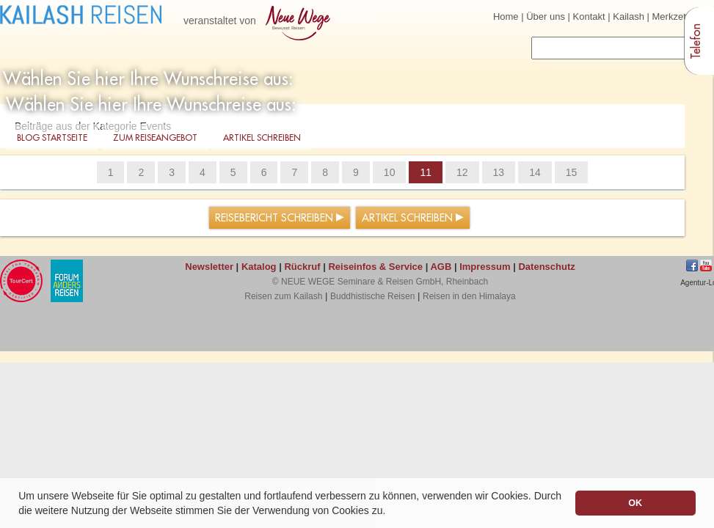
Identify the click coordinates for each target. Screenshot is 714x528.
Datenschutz (546, 266)
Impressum (484, 266)
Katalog (259, 266)
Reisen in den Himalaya (469, 296)
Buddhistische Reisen (372, 296)
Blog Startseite (52, 138)
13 (499, 172)
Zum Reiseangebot (155, 138)
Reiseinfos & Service (375, 266)
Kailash (628, 16)
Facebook (692, 265)
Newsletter (209, 266)
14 (535, 172)
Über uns (545, 16)
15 (572, 172)
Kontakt (589, 16)
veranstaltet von (259, 21)
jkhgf (706, 265)
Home (506, 16)
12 (462, 172)
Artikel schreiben (262, 138)
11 (425, 172)
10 (390, 172)
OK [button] (635, 503)
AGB (440, 266)
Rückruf (302, 266)
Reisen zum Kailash (283, 296)
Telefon (696, 41)
